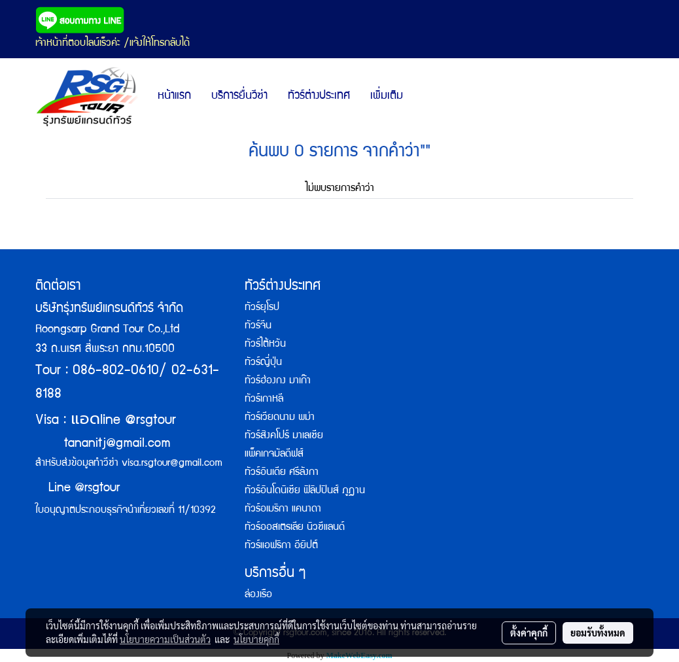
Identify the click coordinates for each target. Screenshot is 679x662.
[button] (424, 97)
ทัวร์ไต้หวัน (265, 344)
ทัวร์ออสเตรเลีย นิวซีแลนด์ (295, 527)
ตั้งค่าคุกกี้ (529, 632)
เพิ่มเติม (386, 96)
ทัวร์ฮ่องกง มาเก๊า (278, 381)
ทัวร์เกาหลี (264, 399)
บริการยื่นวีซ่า (239, 96)
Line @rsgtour (77, 488)
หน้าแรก (174, 96)
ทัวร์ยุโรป (262, 308)
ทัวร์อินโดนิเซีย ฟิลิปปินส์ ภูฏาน (305, 491)
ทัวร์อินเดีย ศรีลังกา (282, 473)
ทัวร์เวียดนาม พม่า (280, 418)
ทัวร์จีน (258, 326)
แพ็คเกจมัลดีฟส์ (274, 454)
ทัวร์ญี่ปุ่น (263, 363)
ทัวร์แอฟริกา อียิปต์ (281, 546)
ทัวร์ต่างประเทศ (319, 96)
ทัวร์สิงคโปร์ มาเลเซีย (284, 436)
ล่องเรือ (258, 595)
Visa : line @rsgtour (105, 421)
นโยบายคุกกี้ (256, 639)
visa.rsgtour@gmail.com (172, 463)
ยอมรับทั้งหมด (597, 632)
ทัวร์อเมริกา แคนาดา (283, 509)
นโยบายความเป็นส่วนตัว (165, 639)
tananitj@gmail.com (117, 444)
